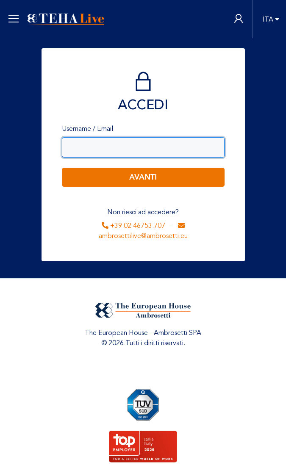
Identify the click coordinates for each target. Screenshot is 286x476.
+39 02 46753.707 (133, 225)
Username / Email (87, 129)
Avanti (143, 177)
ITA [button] (267, 19)
